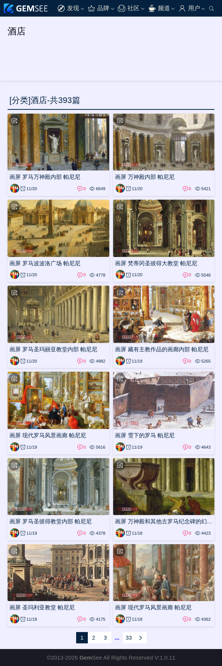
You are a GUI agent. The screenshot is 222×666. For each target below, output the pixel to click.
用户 (189, 8)
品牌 (98, 8)
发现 (68, 8)
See (91, 657)
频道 (159, 8)
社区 (128, 8)
